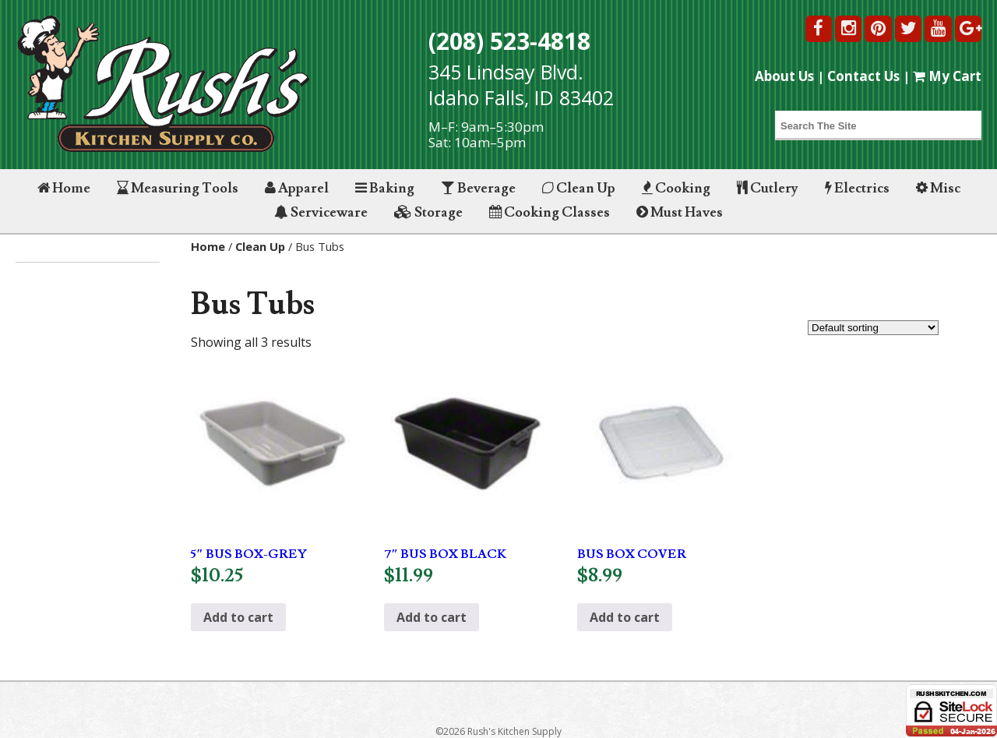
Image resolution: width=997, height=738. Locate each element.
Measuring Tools (177, 188)
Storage (428, 212)
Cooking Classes (549, 212)
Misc (938, 188)
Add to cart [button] (238, 617)
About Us (784, 76)
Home (63, 188)
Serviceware (321, 212)
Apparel (297, 188)
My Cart (947, 76)
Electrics (857, 188)
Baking (384, 188)
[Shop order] (873, 327)
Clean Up (578, 188)
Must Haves (679, 212)
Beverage (478, 188)
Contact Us (863, 76)
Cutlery (767, 188)
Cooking (676, 188)
